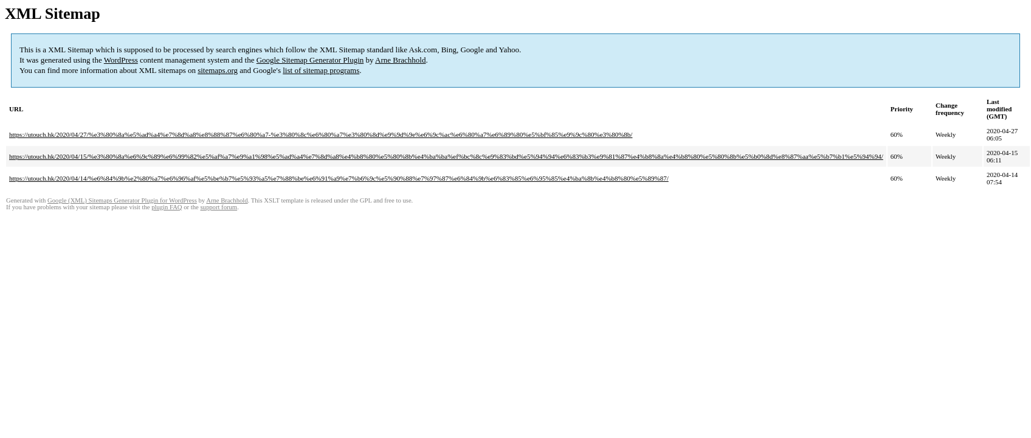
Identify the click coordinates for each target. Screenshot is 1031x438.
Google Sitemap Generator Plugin (310, 59)
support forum (218, 207)
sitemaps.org (218, 70)
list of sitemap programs (321, 70)
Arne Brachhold (400, 59)
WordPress (121, 59)
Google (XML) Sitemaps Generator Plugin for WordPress (122, 200)
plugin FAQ (166, 207)
